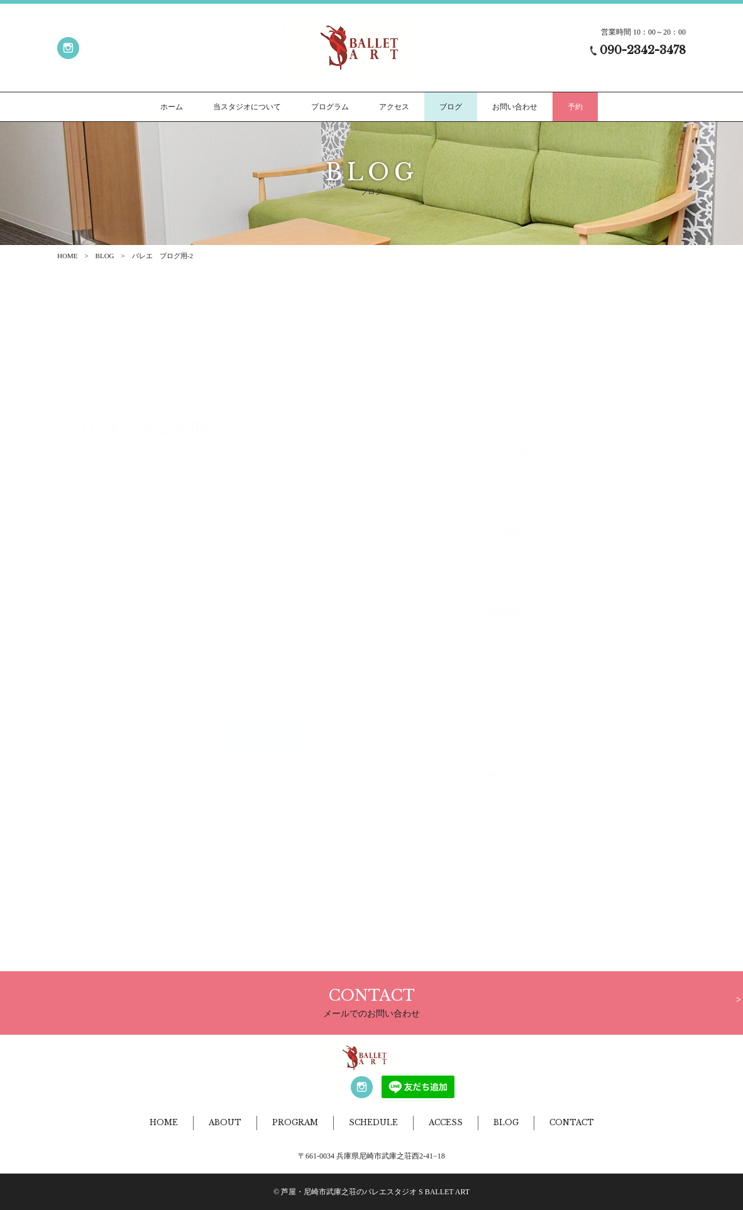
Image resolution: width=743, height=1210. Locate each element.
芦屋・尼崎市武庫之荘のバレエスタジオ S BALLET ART (375, 1191)
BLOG (105, 255)
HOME (67, 255)
